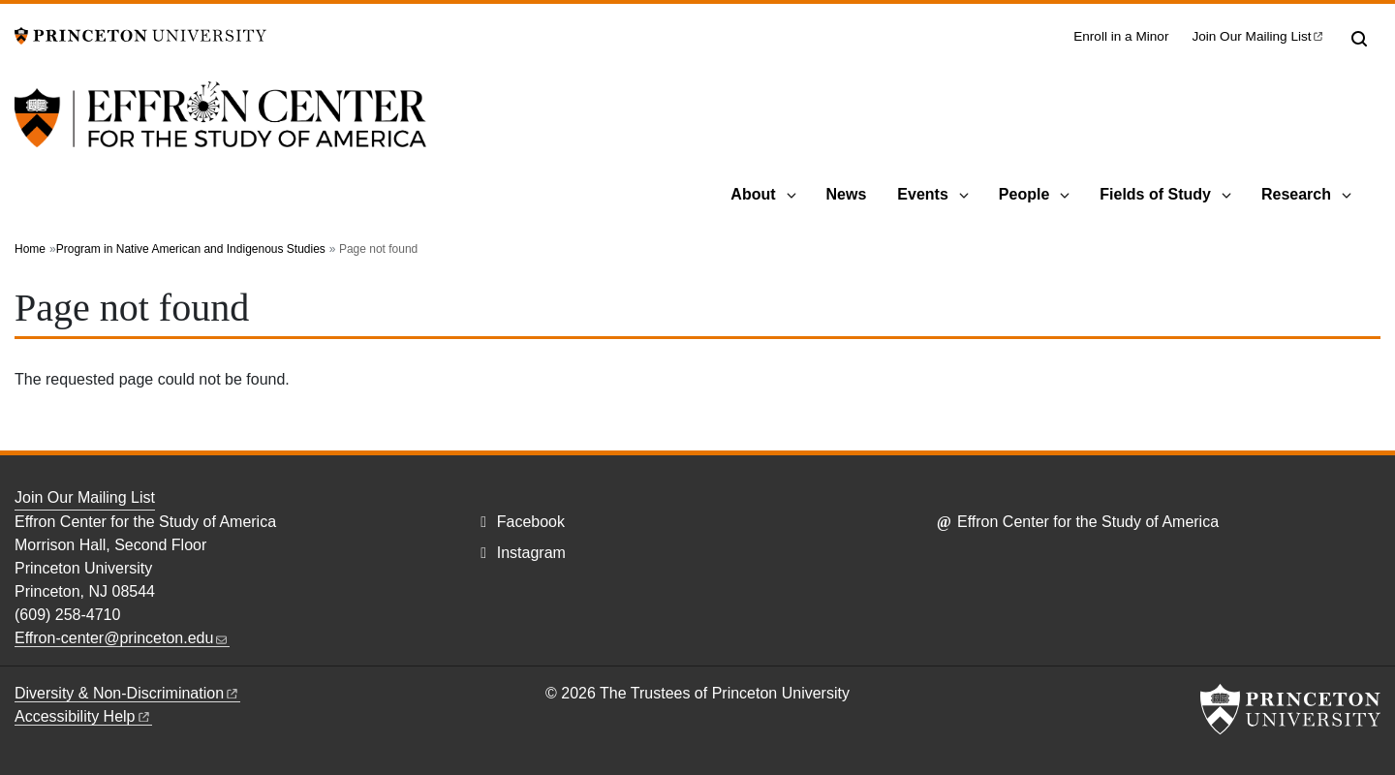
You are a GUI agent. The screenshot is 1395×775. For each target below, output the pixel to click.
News (846, 194)
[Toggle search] (1359, 38)
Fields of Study (1155, 194)
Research (1296, 194)
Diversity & (127, 693)
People (1024, 194)
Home (30, 249)
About (752, 194)
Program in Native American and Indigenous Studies (191, 249)
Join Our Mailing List (85, 497)
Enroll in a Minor (1120, 36)
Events (922, 194)
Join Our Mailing (1258, 36)
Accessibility (83, 716)
